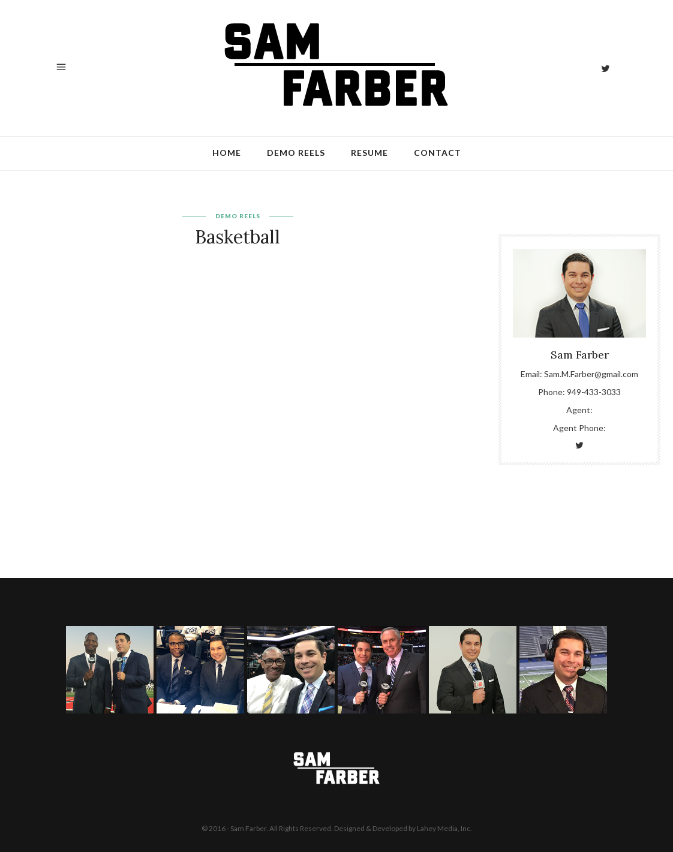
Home (226, 152)
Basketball (237, 236)
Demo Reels (296, 152)
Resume (369, 152)
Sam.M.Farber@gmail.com (591, 374)
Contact (437, 152)
